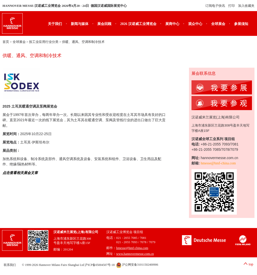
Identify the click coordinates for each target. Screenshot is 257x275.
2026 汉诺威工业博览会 (138, 24)
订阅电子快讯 (215, 6)
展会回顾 (104, 24)
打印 (231, 6)
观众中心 (195, 24)
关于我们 (55, 24)
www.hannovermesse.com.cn (135, 254)
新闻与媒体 (79, 24)
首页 (6, 42)
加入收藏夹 (246, 6)
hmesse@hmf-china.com (218, 163)
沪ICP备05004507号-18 (100, 264)
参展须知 (241, 24)
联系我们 (10, 264)
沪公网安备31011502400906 (137, 264)
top (251, 264)
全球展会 (218, 24)
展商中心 (172, 24)
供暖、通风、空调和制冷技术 (83, 42)
